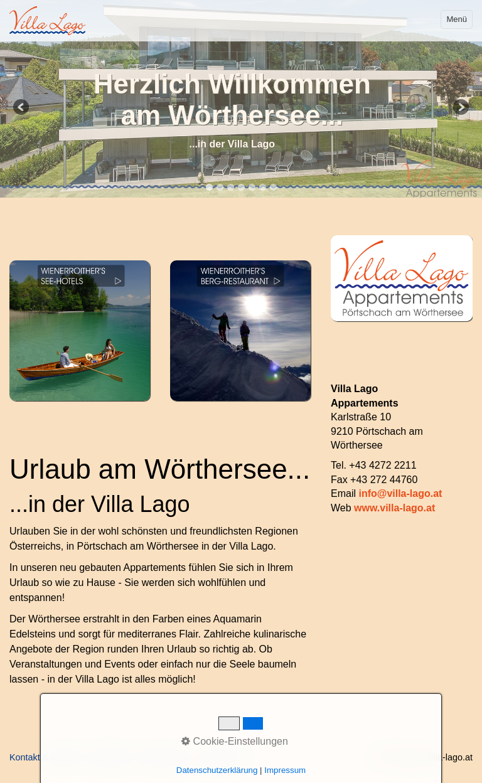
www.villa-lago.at (394, 508)
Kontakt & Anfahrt (44, 757)
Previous (22, 108)
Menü (456, 19)
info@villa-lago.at (400, 493)
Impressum (221, 757)
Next (460, 108)
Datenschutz (165, 757)
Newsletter (109, 757)
